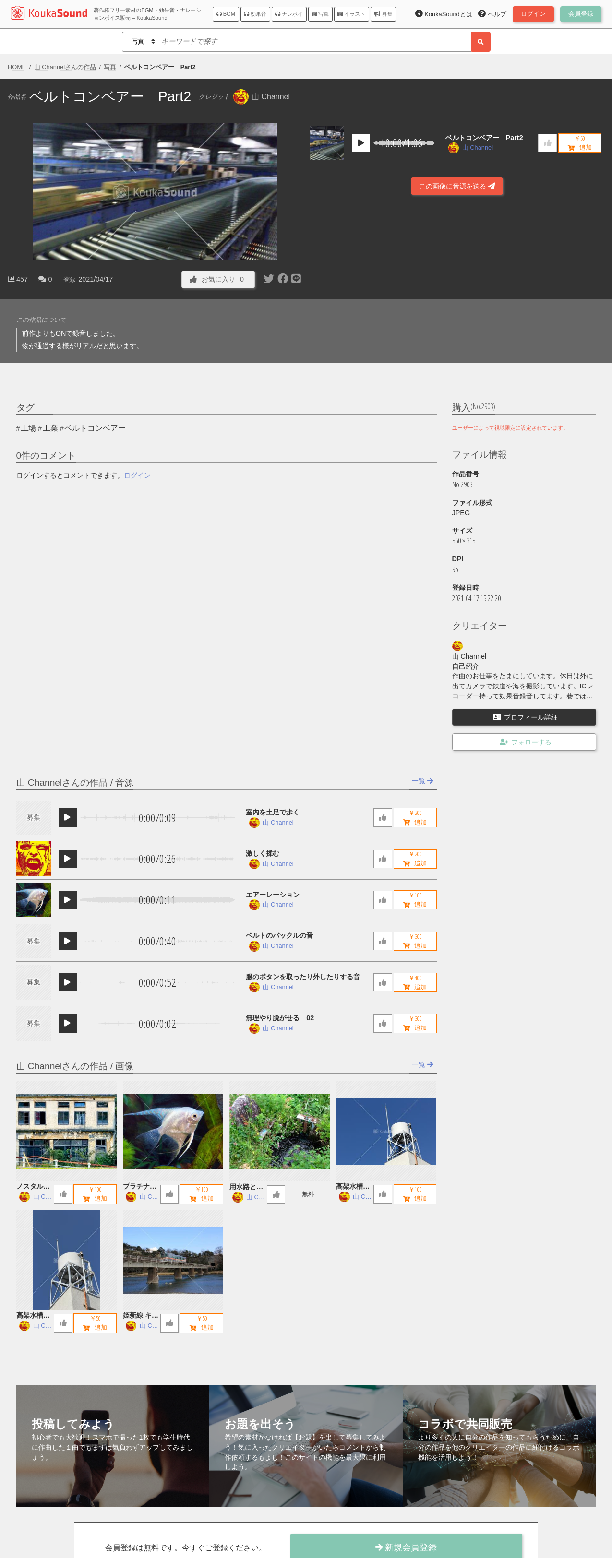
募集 (383, 14)
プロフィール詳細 (525, 717)
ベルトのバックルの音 (279, 935)
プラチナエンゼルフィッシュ (139, 1187)
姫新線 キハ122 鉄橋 (140, 1316)
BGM (226, 14)
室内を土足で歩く (273, 812)
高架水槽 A (33, 1316)
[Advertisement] (457, 259)
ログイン (137, 475)
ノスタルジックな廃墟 (33, 1187)
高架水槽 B (353, 1187)
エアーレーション (273, 894)
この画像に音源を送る (457, 186)
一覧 (422, 781)
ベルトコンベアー (95, 428)
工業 (50, 428)
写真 (320, 14)
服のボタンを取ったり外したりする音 (303, 976)
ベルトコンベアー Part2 (484, 138)
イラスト (351, 14)
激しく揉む (262, 853)
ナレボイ (289, 14)
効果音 (255, 14)
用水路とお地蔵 (246, 1187)
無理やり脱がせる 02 (280, 1018)
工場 (28, 428)
